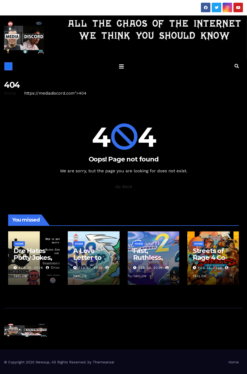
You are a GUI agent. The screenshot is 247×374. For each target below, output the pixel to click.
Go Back (123, 186)
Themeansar (103, 362)
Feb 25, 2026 (31, 268)
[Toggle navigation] (121, 66)
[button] (236, 66)
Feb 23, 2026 (91, 268)
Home (10, 93)
